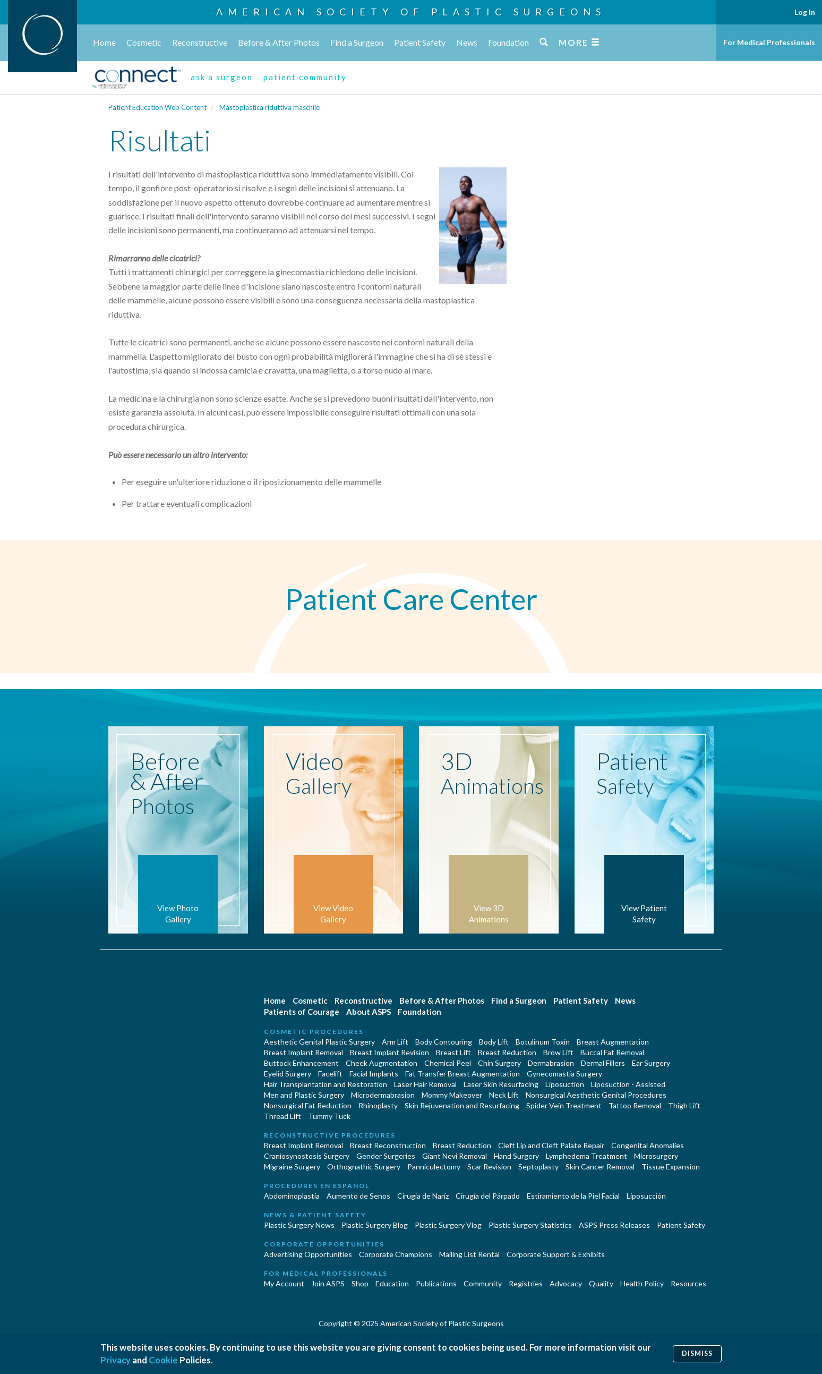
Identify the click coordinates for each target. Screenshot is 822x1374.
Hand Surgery (516, 1155)
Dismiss (697, 1354)
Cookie (163, 1359)
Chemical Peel (447, 1062)
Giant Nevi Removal (454, 1155)
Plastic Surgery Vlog (448, 1224)
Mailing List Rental (469, 1254)
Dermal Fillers (603, 1062)
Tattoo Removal (635, 1105)
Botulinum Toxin (543, 1041)
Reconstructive (199, 42)
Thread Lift (282, 1116)
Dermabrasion (551, 1062)
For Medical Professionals (769, 42)
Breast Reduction (507, 1052)
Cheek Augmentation (381, 1062)
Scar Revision (489, 1166)
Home (104, 42)
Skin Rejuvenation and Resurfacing (462, 1105)
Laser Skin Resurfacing (501, 1084)
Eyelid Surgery (287, 1073)
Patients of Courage (301, 1011)
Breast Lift (453, 1052)
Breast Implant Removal (303, 1052)
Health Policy (642, 1283)
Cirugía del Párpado (488, 1195)
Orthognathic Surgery (363, 1166)
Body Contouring (443, 1041)
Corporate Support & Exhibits (556, 1254)
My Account (284, 1283)
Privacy (115, 1359)
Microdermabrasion (383, 1094)
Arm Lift (395, 1041)
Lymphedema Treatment (586, 1155)
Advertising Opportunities (308, 1254)
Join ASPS (328, 1283)
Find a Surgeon (356, 42)
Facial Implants (373, 1073)
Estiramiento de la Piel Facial (573, 1195)
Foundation (508, 42)
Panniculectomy (433, 1166)
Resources (688, 1283)
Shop (360, 1283)
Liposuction (564, 1084)
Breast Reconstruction (388, 1145)
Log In (804, 11)
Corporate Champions (395, 1254)
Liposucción (646, 1195)
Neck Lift (504, 1094)
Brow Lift (558, 1052)
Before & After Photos (279, 42)
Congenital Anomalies (647, 1145)
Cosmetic (143, 42)
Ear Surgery (651, 1062)
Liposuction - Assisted (628, 1084)
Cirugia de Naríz (423, 1195)
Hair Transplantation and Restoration (325, 1084)
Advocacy (566, 1283)
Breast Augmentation (613, 1041)
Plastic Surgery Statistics (530, 1224)
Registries (526, 1283)
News (466, 42)
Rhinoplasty (378, 1105)
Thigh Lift (684, 1105)
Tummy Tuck (329, 1116)
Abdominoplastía (292, 1195)
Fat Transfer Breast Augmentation (462, 1073)
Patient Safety (420, 42)
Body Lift (494, 1041)
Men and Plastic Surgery (304, 1094)
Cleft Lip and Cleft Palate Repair (551, 1145)
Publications (436, 1283)
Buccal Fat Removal (612, 1052)
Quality (601, 1283)
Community (483, 1283)
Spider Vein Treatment (564, 1105)
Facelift (330, 1073)
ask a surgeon (222, 77)
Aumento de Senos (358, 1195)
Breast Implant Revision (389, 1052)
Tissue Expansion (670, 1166)
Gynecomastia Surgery (564, 1073)
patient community (305, 77)
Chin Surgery (499, 1062)
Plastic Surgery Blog (374, 1224)
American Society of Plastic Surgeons (411, 12)
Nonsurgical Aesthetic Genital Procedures (596, 1094)
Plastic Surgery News (299, 1224)
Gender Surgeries (385, 1155)
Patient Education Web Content (157, 107)
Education (392, 1283)
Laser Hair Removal (425, 1084)
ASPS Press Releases (614, 1224)
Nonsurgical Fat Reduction (308, 1105)
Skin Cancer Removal (600, 1166)
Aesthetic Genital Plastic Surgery (319, 1041)
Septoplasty (538, 1166)
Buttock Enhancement (301, 1062)
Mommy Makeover (452, 1094)
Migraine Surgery (292, 1166)
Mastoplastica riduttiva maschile (269, 107)
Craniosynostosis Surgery (306, 1155)
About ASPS (368, 1011)
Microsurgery (656, 1155)
